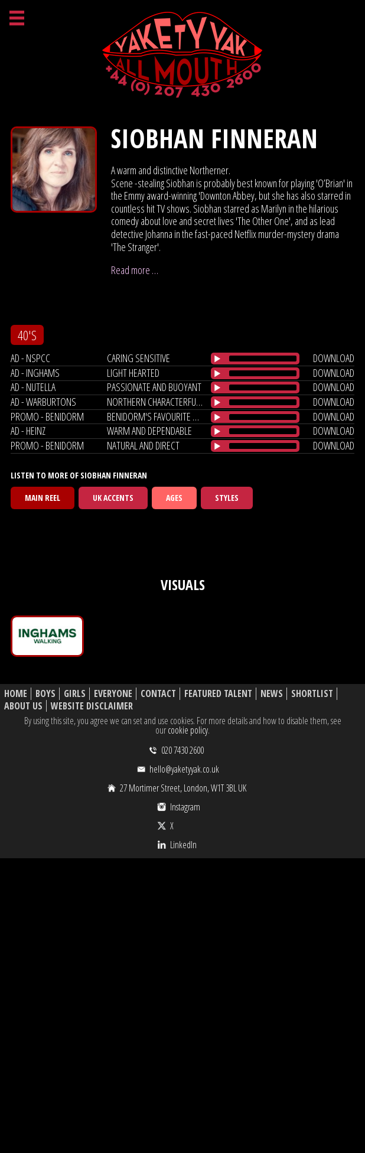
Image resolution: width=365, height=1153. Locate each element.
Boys (45, 694)
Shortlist (312, 694)
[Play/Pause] (217, 358)
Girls (75, 694)
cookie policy (188, 730)
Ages (174, 497)
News (271, 694)
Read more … (134, 270)
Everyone (113, 694)
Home (15, 694)
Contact (158, 694)
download (333, 358)
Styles (227, 497)
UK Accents (113, 497)
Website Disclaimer (92, 706)
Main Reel (42, 497)
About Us (23, 706)
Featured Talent (218, 694)
